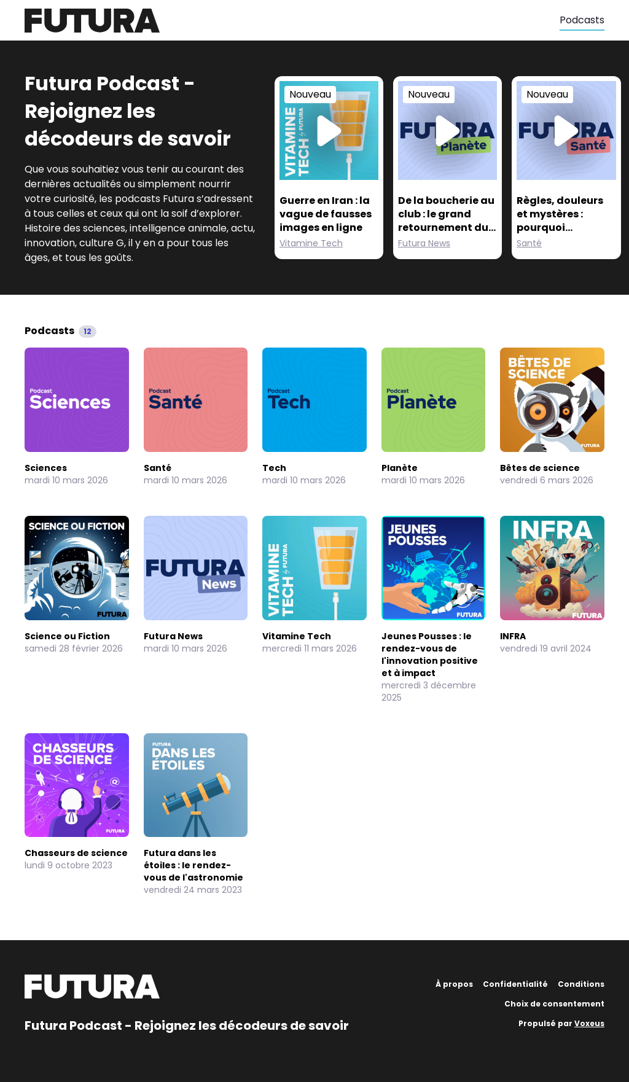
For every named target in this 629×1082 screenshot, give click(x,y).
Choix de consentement (554, 1003)
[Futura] (292, 21)
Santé (529, 243)
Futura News (424, 243)
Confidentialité (515, 984)
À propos (454, 984)
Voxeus (589, 1023)
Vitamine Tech (311, 243)
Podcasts (582, 20)
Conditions (581, 984)
